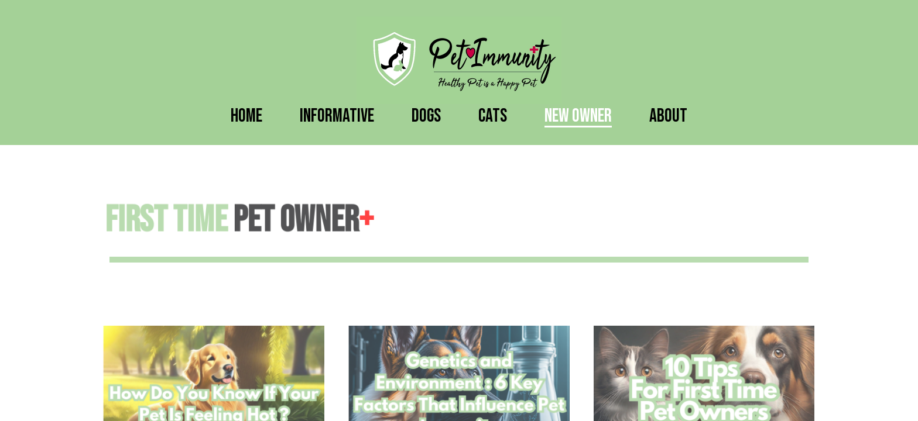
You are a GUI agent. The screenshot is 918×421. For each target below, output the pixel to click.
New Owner (578, 116)
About (668, 116)
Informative (337, 116)
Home (246, 116)
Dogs (426, 116)
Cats (492, 116)
